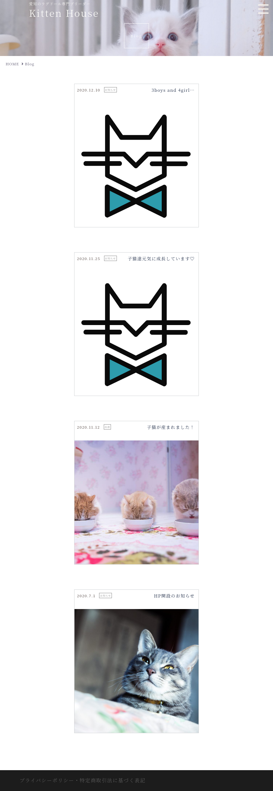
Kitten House (64, 13)
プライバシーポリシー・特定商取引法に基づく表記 (83, 780)
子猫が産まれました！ (171, 427)
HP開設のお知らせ (174, 596)
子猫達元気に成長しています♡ (161, 258)
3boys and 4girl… (173, 90)
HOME (12, 63)
